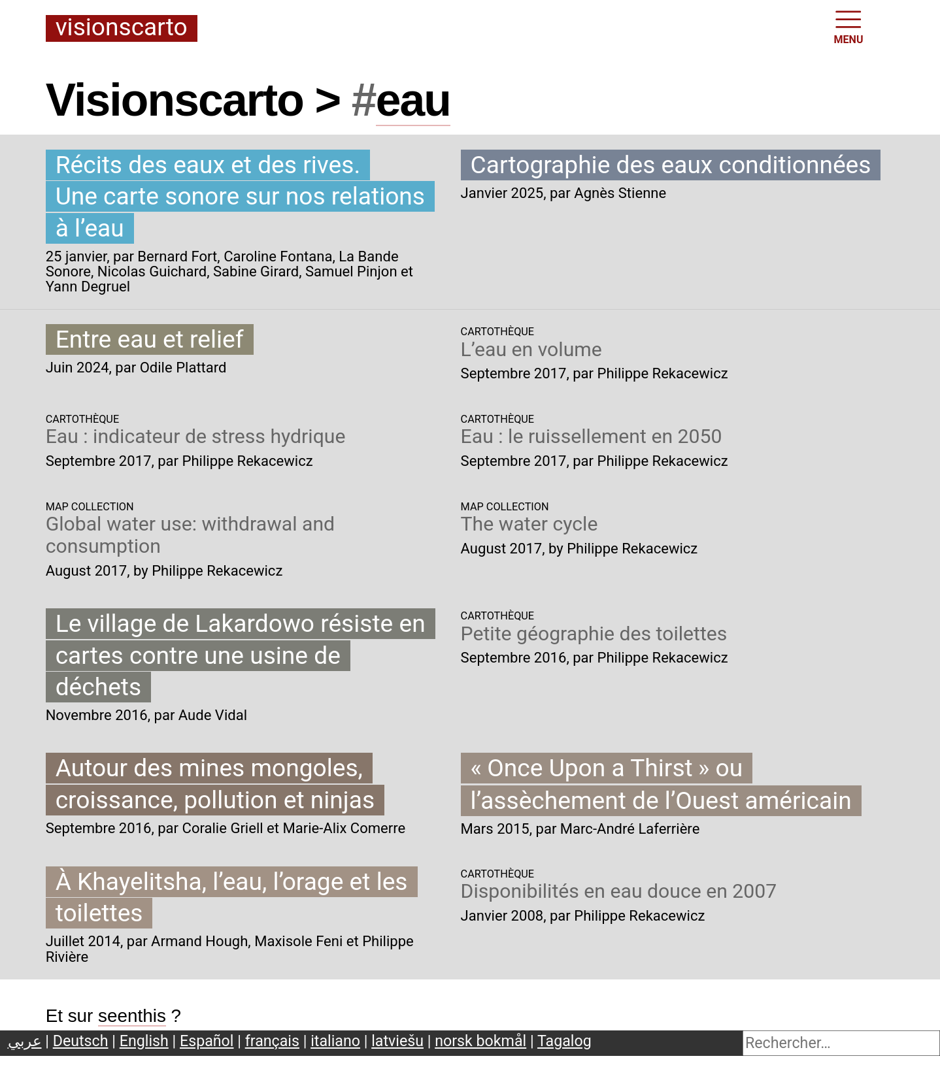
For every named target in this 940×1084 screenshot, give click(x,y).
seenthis (132, 1016)
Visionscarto (122, 28)
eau (413, 99)
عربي (25, 1041)
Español (207, 1041)
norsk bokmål (480, 1041)
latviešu (397, 1041)
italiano (335, 1041)
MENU (849, 26)
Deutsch (81, 1041)
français (272, 1041)
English (144, 1041)
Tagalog (564, 1041)
